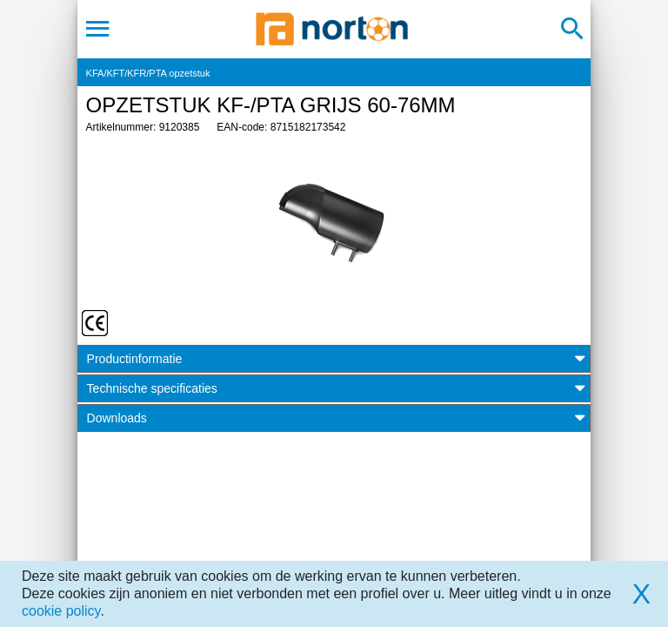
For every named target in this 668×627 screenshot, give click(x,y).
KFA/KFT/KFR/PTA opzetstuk (148, 73)
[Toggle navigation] (97, 28)
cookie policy (61, 610)
